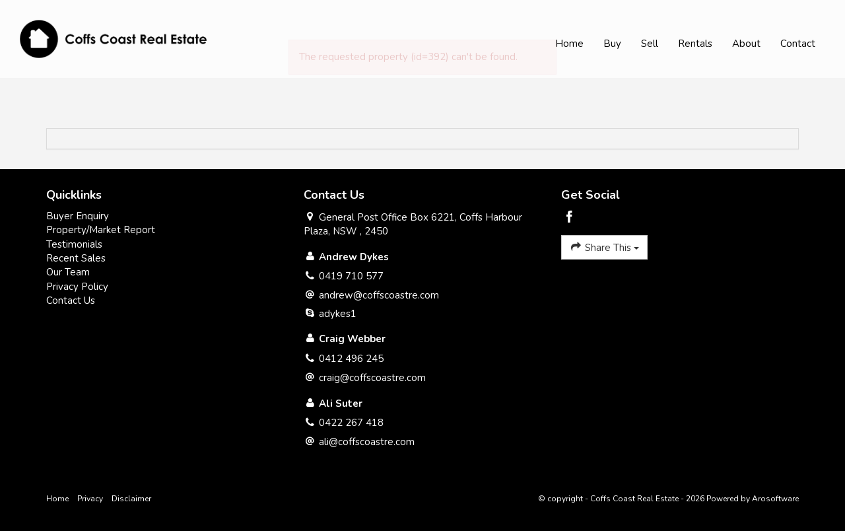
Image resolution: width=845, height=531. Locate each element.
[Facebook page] (569, 218)
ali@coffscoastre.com (367, 441)
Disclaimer (131, 498)
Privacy (90, 498)
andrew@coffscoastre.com (379, 295)
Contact (797, 43)
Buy (612, 43)
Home (569, 43)
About (746, 43)
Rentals (695, 43)
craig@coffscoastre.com (372, 377)
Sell (649, 43)
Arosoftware (775, 498)
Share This (604, 247)
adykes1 (337, 313)
